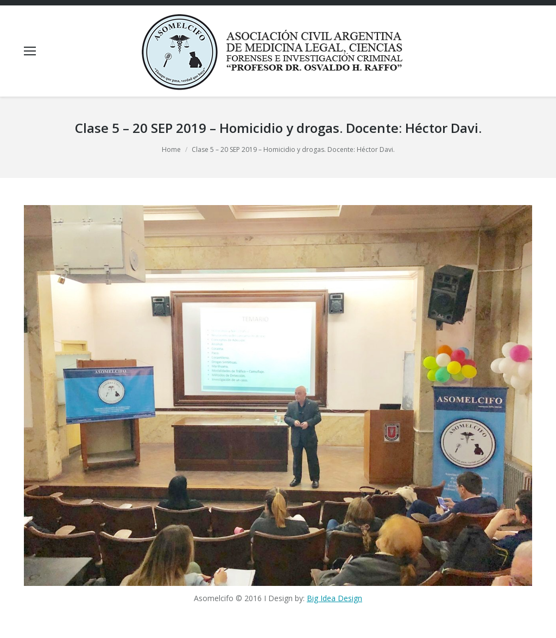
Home (171, 149)
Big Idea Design (334, 598)
